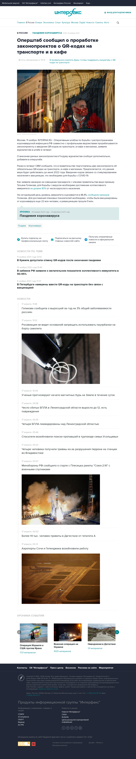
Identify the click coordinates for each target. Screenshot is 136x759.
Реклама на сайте (87, 667)
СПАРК (21, 714)
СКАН (64, 714)
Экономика (48, 22)
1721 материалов (28, 652)
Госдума (22, 225)
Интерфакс (68, 12)
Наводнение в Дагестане (102, 644)
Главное (21, 22)
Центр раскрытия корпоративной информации (75, 721)
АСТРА (21, 725)
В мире (38, 22)
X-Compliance (23, 717)
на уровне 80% (38, 188)
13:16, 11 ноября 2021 (71, 33)
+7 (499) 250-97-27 (33, 695)
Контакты (22, 667)
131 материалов (95, 648)
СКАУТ (21, 719)
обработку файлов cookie (48, 689)
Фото (106, 22)
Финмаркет (78, 3)
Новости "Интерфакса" (71, 712)
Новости (90, 22)
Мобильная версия (10, 3)
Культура (66, 22)
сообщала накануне (98, 195)
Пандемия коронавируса (47, 33)
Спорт (58, 22)
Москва (74, 22)
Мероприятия (106, 667)
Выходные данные (60, 745)
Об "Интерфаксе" (30, 3)
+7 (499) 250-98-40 (94, 693)
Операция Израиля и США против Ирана (31, 647)
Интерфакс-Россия (62, 3)
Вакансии (71, 667)
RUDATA (65, 717)
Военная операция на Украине (66, 646)
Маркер (21, 722)
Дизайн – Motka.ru (96, 743)
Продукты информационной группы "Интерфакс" (59, 702)
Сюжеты (99, 22)
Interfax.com (46, 3)
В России (30, 22)
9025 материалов (62, 651)
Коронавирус (35, 225)
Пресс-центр (56, 667)
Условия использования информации (67, 743)
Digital (82, 22)
